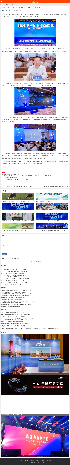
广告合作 (43, 460)
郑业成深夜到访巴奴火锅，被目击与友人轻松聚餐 (13, 280)
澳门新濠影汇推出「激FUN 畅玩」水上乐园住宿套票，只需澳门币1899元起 (18, 301)
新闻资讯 (8, 4)
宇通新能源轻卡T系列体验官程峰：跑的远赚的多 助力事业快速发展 (16, 304)
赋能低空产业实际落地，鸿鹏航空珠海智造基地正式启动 (14, 325)
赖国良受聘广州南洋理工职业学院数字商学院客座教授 (14, 273)
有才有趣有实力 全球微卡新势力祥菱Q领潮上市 (58, 186)
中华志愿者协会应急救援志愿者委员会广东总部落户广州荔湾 (19, 186)
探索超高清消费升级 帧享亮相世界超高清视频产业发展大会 (14, 299)
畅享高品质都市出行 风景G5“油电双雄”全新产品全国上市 (14, 292)
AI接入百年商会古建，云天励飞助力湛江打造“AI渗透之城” (14, 319)
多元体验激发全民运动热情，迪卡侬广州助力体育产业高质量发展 (16, 314)
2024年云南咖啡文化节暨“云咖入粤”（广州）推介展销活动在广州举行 (17, 290)
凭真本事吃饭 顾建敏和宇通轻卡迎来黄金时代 (12, 306)
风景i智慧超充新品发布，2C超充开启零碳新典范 (12, 321)
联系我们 (27, 460)
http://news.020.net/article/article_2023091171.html (17, 179)
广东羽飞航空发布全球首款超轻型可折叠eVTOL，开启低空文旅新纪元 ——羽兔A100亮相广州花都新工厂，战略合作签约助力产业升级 (31, 328)
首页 (3, 4)
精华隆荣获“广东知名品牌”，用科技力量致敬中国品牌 (13, 297)
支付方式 (38, 460)
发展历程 (32, 460)
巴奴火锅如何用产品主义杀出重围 (10, 276)
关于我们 (21, 460)
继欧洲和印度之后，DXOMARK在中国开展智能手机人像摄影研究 (16, 323)
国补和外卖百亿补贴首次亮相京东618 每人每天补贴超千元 (14, 327)
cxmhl (3, 10)
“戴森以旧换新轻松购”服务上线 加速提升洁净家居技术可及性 (15, 316)
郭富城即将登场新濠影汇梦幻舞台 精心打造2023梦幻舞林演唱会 (16, 295)
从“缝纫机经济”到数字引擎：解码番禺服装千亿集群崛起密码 (15, 269)
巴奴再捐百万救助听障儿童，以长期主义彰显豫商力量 (14, 275)
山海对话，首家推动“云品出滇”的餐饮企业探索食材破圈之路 (15, 282)
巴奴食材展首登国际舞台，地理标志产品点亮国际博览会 (15, 271)
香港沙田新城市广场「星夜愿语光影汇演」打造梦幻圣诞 (14, 312)
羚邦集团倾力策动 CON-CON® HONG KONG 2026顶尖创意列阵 (16, 278)
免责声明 (49, 460)
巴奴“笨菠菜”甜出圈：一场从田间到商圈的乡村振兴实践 (14, 268)
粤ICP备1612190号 (40, 462)
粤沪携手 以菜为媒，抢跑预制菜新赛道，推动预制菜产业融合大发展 (16, 293)
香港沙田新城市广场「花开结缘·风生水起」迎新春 (13, 284)
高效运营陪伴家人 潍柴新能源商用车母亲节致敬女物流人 (14, 302)
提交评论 (4, 254)
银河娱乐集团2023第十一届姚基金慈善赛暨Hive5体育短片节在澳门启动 (17, 318)
